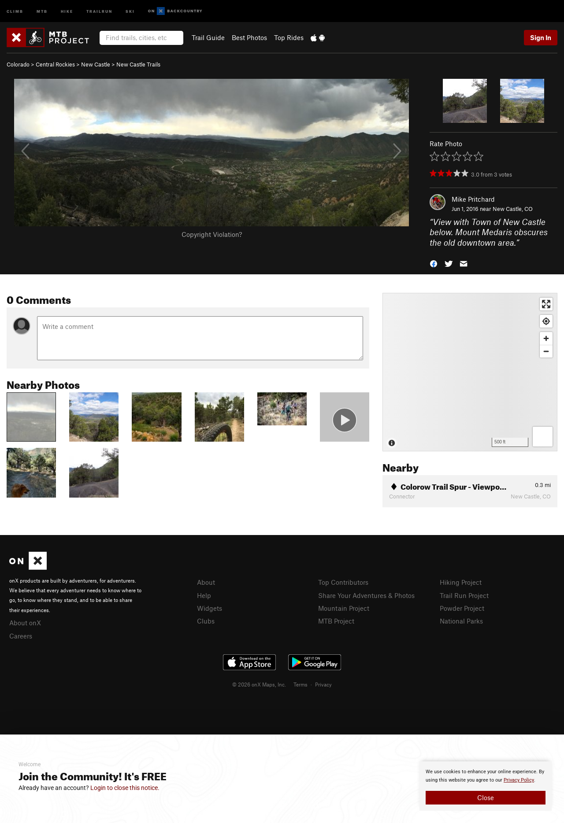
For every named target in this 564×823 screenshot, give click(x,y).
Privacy (323, 684)
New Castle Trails (138, 64)
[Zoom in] (546, 338)
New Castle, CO (513, 208)
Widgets (209, 608)
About (206, 582)
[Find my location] (546, 321)
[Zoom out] (546, 351)
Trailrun (99, 11)
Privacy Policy (519, 780)
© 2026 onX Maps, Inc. (259, 684)
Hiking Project (461, 582)
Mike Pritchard (473, 199)
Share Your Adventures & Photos (366, 595)
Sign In (540, 37)
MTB (42, 11)
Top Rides (289, 37)
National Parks (461, 621)
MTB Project (336, 621)
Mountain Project (343, 608)
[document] (485, 786)
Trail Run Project (464, 595)
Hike (67, 11)
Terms (300, 684)
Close (485, 797)
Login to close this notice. (125, 787)
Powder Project (462, 608)
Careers (20, 636)
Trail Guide (208, 37)
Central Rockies (55, 64)
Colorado (18, 64)
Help (204, 595)
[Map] (470, 372)
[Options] (543, 437)
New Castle (95, 64)
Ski (130, 11)
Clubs (206, 621)
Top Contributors (343, 582)
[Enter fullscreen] (546, 304)
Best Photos (249, 37)
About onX (25, 623)
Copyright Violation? (212, 234)
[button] (434, 263)
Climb (15, 11)
